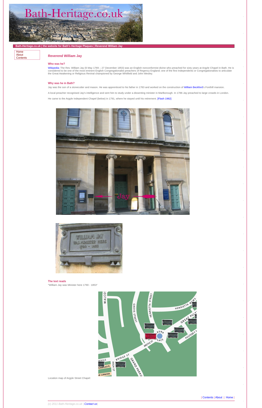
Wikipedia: (54, 67)
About (219, 397)
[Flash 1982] (164, 98)
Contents (208, 397)
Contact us (90, 403)
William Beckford (193, 87)
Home (229, 397)
